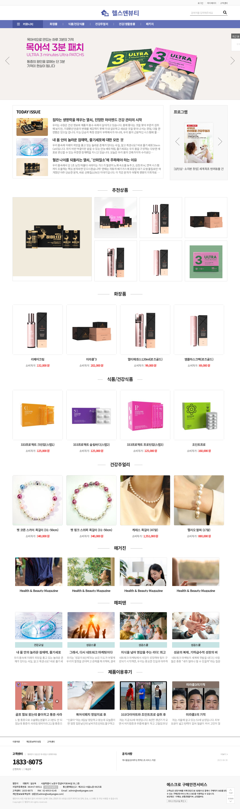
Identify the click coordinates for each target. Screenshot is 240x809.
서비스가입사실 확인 (177, 800)
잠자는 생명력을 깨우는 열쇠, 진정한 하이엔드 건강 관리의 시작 (97, 119)
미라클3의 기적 (196, 714)
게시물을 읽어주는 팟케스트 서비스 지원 (138, 759)
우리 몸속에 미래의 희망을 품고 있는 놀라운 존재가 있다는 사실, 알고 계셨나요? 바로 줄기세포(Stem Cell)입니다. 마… (38, 661)
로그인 (200, 2)
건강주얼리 (94, 24)
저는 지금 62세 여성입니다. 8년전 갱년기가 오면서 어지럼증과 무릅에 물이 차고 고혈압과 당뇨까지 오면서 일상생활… (143, 723)
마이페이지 (211, 2)
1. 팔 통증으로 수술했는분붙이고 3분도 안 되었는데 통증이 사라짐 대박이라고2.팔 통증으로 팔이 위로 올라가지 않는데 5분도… (38, 723)
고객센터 (224, 2)
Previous (7, 61)
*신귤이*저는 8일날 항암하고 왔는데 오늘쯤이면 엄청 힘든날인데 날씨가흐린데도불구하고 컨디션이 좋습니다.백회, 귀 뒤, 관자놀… (90, 723)
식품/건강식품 (72, 24)
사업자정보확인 (50, 787)
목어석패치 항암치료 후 (91, 714)
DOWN (230, 798)
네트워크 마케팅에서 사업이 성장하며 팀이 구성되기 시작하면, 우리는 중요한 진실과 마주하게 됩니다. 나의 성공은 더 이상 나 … (143, 661)
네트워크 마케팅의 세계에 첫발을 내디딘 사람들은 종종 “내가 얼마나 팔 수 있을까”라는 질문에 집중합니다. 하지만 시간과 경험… (195, 661)
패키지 (137, 24)
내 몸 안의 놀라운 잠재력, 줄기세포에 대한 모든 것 (88, 139)
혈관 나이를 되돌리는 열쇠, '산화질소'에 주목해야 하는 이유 (95, 159)
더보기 (224, 754)
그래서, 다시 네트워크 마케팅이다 (91, 652)
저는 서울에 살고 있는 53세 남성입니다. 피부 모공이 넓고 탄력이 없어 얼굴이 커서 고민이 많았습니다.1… (195, 723)
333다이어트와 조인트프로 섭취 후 (143, 714)
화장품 (52, 24)
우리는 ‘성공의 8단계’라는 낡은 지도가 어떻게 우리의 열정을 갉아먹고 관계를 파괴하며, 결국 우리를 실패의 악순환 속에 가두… (90, 661)
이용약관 (16, 741)
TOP (231, 793)
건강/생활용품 (117, 24)
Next (233, 61)
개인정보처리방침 (33, 741)
